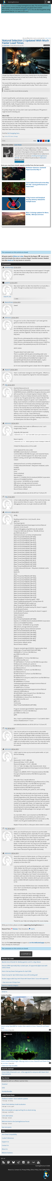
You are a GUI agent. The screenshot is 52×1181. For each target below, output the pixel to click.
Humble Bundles (7, 1091)
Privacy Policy (26, 1170)
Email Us (4, 992)
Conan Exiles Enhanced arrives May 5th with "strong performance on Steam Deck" (37, 184)
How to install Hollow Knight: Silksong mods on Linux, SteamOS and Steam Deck (26, 1060)
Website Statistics (7, 1153)
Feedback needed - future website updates (15, 1099)
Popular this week (8, 959)
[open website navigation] (49, 2)
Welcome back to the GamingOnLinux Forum (15, 1121)
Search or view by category (10, 985)
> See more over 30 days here (11, 982)
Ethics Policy (34, 1170)
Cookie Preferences (8, 1138)
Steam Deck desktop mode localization (14, 1104)
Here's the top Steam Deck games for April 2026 (16, 971)
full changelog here (13, 133)
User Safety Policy (44, 1170)
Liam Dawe (7, 45)
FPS (9, 136)
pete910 (7, 283)
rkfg (6, 385)
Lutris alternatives (7, 1116)
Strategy (16, 136)
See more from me (19, 161)
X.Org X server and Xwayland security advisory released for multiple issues (35, 199)
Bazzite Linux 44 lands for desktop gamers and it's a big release (21, 962)
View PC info (7, 297)
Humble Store (24, 11)
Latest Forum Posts (8, 1095)
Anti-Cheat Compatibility (9, 1134)
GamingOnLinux (13, 2)
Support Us (5, 1142)
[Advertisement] (26, 25)
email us (10, 260)
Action (6, 136)
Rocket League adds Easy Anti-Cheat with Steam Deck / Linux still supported (25, 978)
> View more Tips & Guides (9, 1066)
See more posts (7, 1127)
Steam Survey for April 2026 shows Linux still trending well (19, 975)
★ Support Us (26, 954)
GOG (16, 11)
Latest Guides (6, 995)
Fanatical (4, 1084)
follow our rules (18, 256)
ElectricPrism (9, 302)
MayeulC (7, 370)
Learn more (48, 38)
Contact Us (5, 1145)
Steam (11, 136)
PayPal (28, 9)
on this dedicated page (36, 942)
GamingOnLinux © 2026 (42, 1166)
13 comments (46, 45)
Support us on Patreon (9, 6)
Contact (4, 988)
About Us (5, 1149)
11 (50, 1029)
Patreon (14, 929)
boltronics (8, 318)
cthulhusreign (9, 267)
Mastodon (43, 158)
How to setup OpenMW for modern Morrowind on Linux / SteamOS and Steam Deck (26, 1026)
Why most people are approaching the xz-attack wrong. (19, 1110)
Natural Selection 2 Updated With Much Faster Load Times (25, 42)
